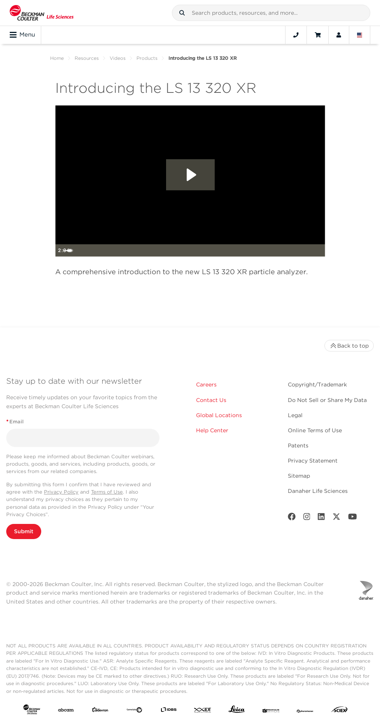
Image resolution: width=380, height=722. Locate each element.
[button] (182, 13)
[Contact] (295, 35)
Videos (118, 58)
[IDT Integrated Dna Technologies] (203, 711)
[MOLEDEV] (271, 711)
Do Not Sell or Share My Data (327, 400)
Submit (23, 531)
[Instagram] (306, 518)
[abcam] (66, 711)
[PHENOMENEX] (305, 711)
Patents (298, 445)
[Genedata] (134, 711)
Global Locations (219, 415)
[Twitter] (336, 518)
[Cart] (317, 35)
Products (147, 58)
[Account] (339, 35)
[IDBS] (168, 711)
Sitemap (299, 476)
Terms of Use (107, 492)
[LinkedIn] (321, 518)
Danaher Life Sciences (318, 491)
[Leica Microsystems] (236, 711)
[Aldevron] (100, 711)
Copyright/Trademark (317, 384)
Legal (295, 415)
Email (15, 421)
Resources (87, 58)
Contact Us (211, 400)
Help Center (212, 430)
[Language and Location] (359, 35)
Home (57, 58)
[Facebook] (292, 518)
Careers (206, 384)
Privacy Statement (313, 461)
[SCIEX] (339, 711)
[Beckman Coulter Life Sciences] (42, 13)
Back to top (349, 346)
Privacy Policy (61, 492)
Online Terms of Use (315, 430)
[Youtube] (352, 518)
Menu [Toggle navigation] (22, 35)
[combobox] (271, 13)
